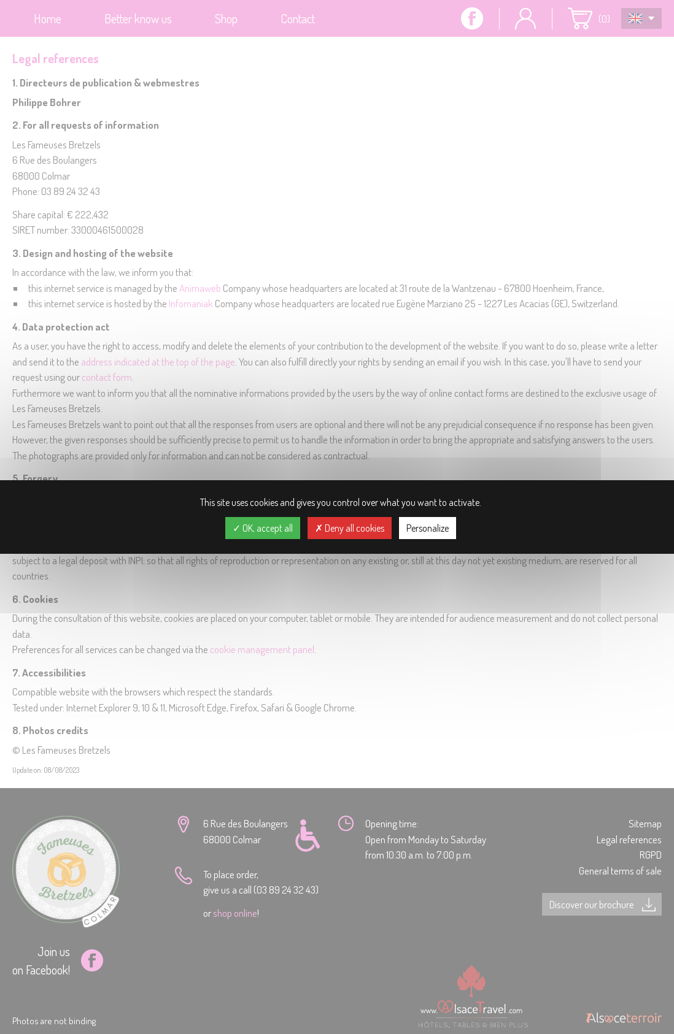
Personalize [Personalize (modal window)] (427, 528)
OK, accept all (263, 528)
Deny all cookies (349, 528)
